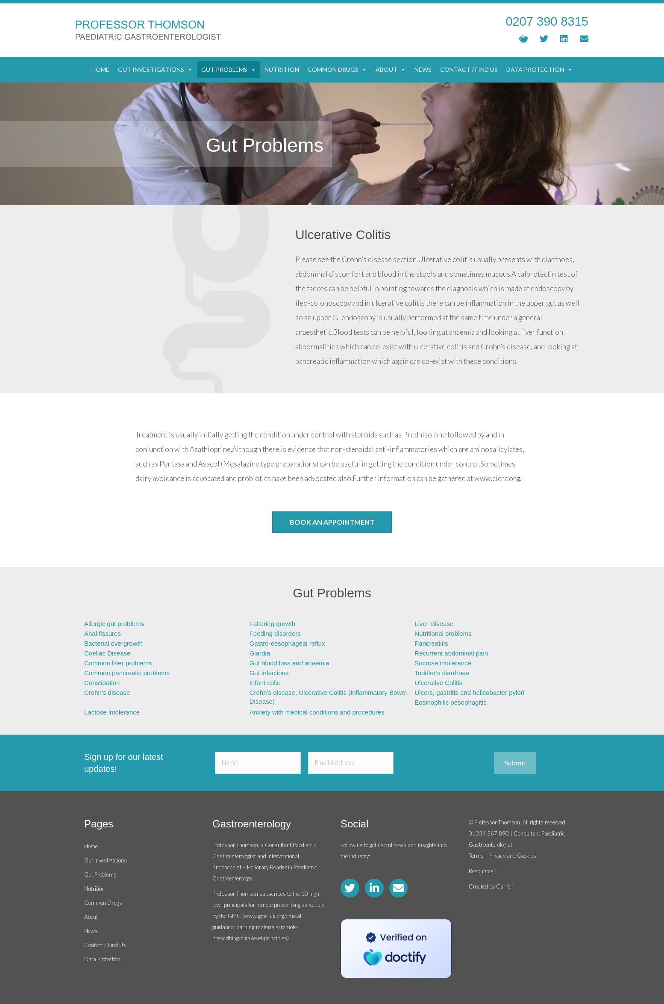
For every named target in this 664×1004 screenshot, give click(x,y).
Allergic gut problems (114, 623)
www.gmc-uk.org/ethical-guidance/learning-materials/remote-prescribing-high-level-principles (257, 927)
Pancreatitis (431, 643)
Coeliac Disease (107, 653)
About (391, 69)
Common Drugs (337, 69)
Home (100, 69)
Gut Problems (228, 69)
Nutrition (281, 69)
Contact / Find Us (469, 69)
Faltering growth (273, 623)
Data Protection (539, 69)
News (423, 69)
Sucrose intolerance (442, 663)
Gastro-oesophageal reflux (287, 643)
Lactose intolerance (112, 712)
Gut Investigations (155, 69)
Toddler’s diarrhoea (441, 672)
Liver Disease (433, 623)
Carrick (505, 886)
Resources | (483, 871)
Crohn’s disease (107, 692)
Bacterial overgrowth (113, 643)
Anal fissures (102, 633)
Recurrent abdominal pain (451, 653)
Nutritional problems (442, 633)
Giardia (260, 653)
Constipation (102, 682)
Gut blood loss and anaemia (289, 663)
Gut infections (269, 672)
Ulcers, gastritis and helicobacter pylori (469, 692)
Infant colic (265, 682)
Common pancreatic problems (127, 672)
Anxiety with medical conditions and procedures (317, 712)
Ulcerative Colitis (438, 682)
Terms (476, 855)
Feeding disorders (275, 633)
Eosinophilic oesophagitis (450, 702)
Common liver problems (118, 663)
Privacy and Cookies (512, 855)
